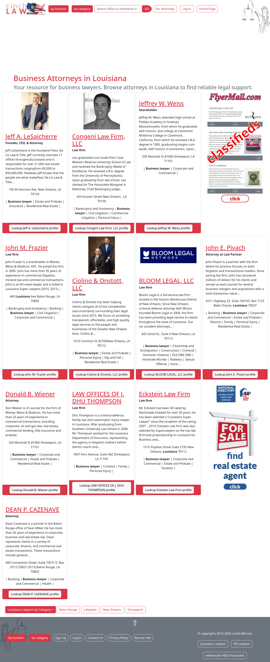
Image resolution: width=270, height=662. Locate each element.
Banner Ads (143, 638)
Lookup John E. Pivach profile (235, 374)
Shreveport (135, 610)
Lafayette (90, 610)
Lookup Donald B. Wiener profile (35, 490)
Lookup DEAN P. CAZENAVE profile (35, 594)
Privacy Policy (119, 638)
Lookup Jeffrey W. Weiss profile (168, 228)
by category (82, 9)
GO (147, 9)
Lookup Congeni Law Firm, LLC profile (101, 228)
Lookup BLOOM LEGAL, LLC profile (168, 374)
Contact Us (95, 638)
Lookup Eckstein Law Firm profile (168, 490)
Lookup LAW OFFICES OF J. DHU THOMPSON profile (102, 487)
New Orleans (112, 610)
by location (58, 9)
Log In (77, 638)
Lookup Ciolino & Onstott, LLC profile (102, 374)
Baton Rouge (68, 610)
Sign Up (60, 638)
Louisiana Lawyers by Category (29, 610)
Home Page (207, 9)
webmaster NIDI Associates (225, 655)
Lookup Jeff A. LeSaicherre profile (35, 228)
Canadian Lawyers (213, 644)
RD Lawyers (242, 644)
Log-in (186, 9)
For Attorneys (165, 9)
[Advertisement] (135, 45)
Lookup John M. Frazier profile (35, 374)
